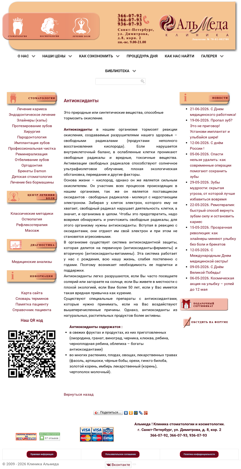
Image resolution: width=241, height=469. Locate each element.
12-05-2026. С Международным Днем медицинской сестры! (210, 255)
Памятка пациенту (32, 304)
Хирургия (32, 131)
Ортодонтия (31, 165)
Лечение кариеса (32, 109)
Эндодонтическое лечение (32, 114)
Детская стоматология (32, 176)
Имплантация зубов (32, 143)
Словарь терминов (32, 298)
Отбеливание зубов (32, 159)
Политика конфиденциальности (199, 454)
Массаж (32, 230)
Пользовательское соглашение (120, 454)
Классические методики (32, 213)
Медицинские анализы (32, 261)
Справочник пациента (31, 310)
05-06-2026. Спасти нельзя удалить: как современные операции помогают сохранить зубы (210, 165)
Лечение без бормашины (32, 182)
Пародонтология (32, 137)
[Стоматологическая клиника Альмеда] (118, 464)
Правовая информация (41, 454)
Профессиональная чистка (32, 148)
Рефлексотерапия (32, 225)
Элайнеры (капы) (32, 120)
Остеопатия (32, 219)
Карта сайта (32, 293)
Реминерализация (32, 154)
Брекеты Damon (32, 171)
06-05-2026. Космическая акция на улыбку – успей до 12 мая (212, 284)
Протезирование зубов (32, 126)
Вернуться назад (79, 394)
